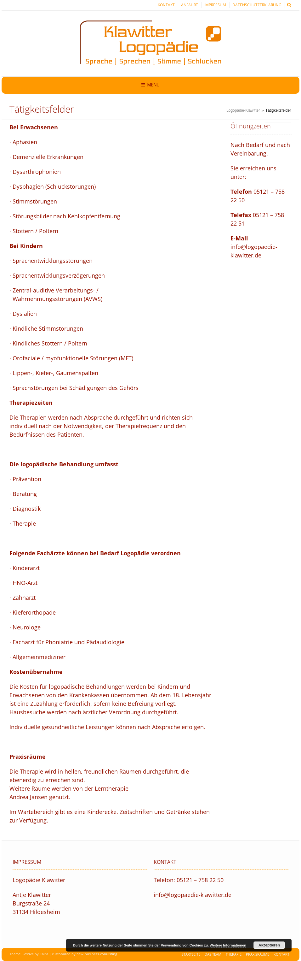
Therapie (233, 954)
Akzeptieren (269, 945)
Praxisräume (257, 954)
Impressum (215, 5)
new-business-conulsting (97, 954)
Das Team (213, 954)
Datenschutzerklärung (256, 5)
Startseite (191, 954)
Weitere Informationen (228, 945)
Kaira (44, 954)
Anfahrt (189, 5)
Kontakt (166, 5)
